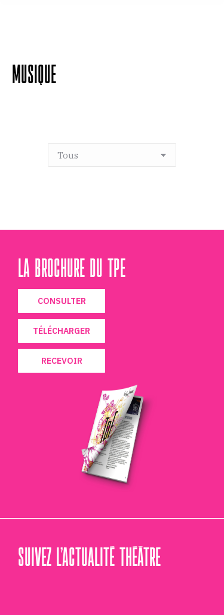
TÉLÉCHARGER (61, 330)
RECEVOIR (61, 360)
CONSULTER (62, 301)
